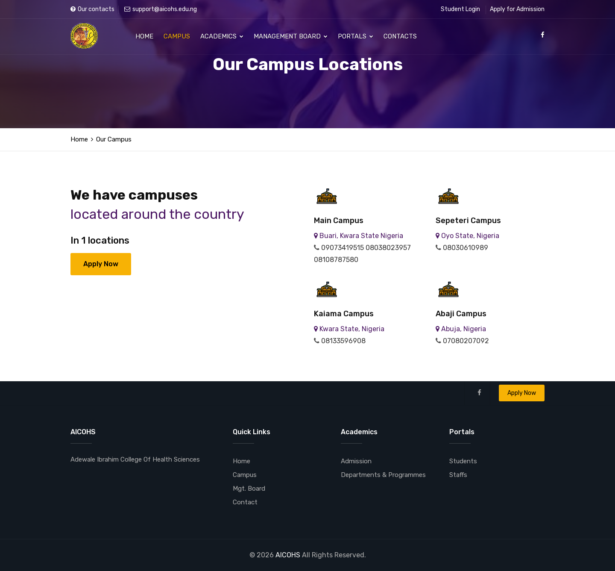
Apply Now (100, 264)
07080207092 (466, 341)
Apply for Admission (517, 9)
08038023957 (388, 248)
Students (463, 461)
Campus (177, 36)
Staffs (458, 475)
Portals (355, 36)
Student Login (460, 9)
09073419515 (342, 248)
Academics (221, 36)
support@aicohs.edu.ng (160, 9)
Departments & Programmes (383, 475)
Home (144, 36)
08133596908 (343, 341)
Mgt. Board (249, 488)
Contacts (400, 36)
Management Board (291, 36)
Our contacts (92, 9)
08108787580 (336, 260)
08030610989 (465, 248)
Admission (356, 461)
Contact (245, 502)
